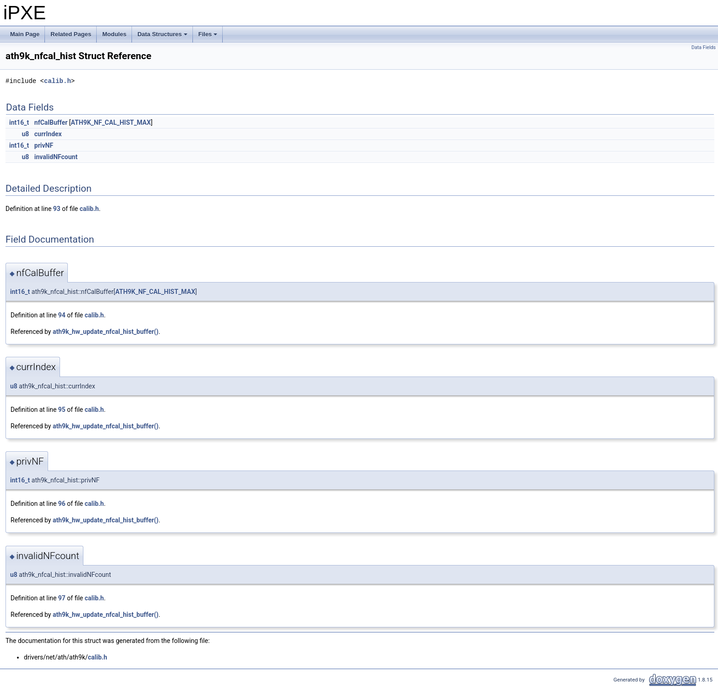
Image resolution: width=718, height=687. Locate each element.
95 (62, 409)
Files (208, 37)
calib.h (57, 81)
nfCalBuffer (51, 122)
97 (62, 598)
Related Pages (70, 34)
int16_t (19, 122)
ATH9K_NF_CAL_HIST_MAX (111, 122)
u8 (25, 134)
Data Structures (163, 37)
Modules (114, 34)
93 (56, 208)
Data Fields (703, 47)
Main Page (24, 34)
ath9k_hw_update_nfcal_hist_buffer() (106, 331)
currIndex (48, 134)
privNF (43, 145)
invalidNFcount (55, 157)
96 (62, 503)
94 (62, 315)
